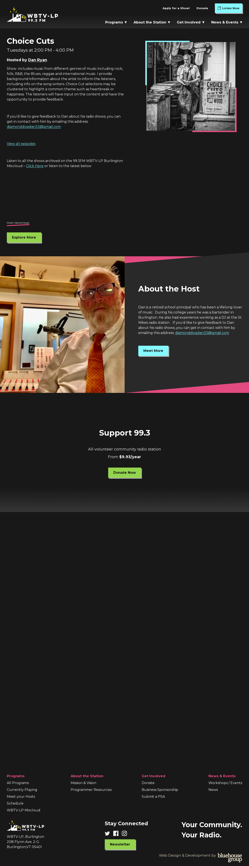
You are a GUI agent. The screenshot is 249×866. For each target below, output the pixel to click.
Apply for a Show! (176, 8)
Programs (116, 22)
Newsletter (120, 844)
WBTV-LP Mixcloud (23, 810)
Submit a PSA (153, 797)
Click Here (35, 166)
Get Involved (190, 22)
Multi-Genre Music (18, 222)
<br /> (124, 196)
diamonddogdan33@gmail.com (34, 127)
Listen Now (230, 9)
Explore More (24, 237)
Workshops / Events (225, 783)
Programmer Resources (91, 790)
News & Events (226, 22)
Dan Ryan (37, 60)
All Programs (18, 783)
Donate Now (124, 472)
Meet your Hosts (21, 797)
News (213, 790)
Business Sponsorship (160, 790)
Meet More (153, 350)
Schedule (15, 803)
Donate (202, 8)
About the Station (152, 22)
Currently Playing (22, 790)
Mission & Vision (83, 783)
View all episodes (21, 144)
